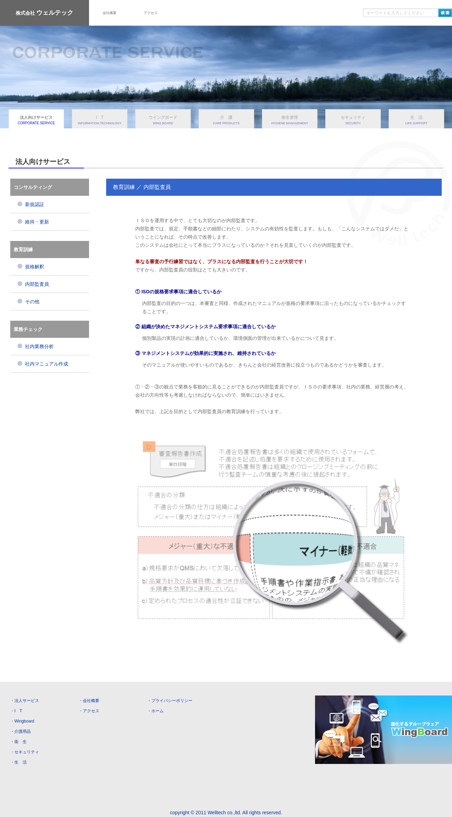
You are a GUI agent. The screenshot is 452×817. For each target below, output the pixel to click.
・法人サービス (24, 700)
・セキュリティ (24, 752)
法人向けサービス (36, 120)
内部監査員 (33, 284)
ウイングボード (163, 120)
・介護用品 (20, 731)
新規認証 (30, 204)
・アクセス (89, 711)
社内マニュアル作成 (42, 364)
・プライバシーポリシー (169, 700)
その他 (28, 301)
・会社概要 (89, 700)
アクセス (151, 13)
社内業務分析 (35, 346)
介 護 (226, 120)
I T (100, 120)
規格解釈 (30, 266)
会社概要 (109, 13)
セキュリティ (353, 120)
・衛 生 (18, 741)
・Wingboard (22, 721)
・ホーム (155, 711)
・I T (16, 711)
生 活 (416, 120)
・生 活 (18, 762)
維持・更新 (33, 222)
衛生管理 (289, 120)
